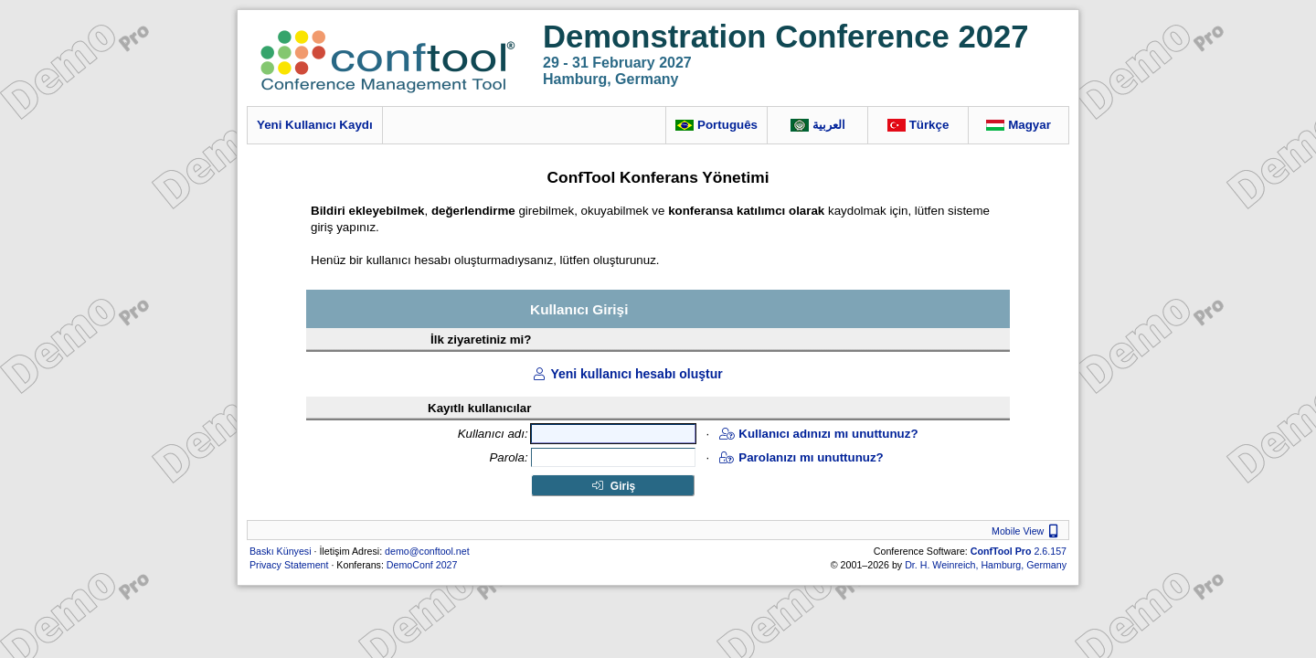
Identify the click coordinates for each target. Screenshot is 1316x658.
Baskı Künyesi (280, 551)
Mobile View (1027, 530)
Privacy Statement (288, 564)
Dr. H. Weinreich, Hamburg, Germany (986, 564)
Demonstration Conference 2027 (786, 36)
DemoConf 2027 (422, 564)
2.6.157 (1019, 551)
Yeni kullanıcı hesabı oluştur (626, 373)
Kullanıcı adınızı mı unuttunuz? (818, 433)
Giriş (613, 486)
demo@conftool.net (427, 551)
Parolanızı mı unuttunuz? (801, 457)
